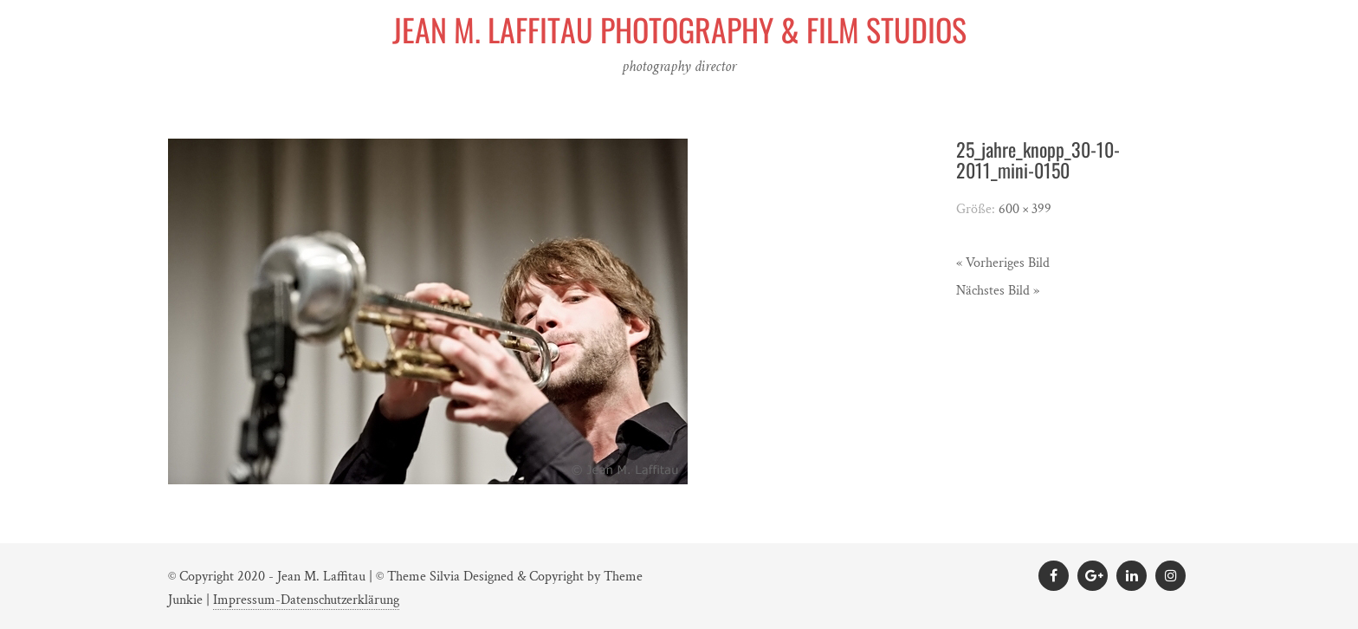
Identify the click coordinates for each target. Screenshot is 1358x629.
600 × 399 (1025, 209)
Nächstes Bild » (997, 291)
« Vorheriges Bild (1003, 263)
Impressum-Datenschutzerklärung (306, 600)
